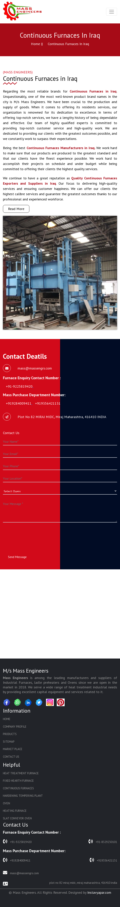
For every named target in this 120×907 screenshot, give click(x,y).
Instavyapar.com (99, 892)
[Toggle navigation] (111, 12)
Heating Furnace (15, 811)
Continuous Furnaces (18, 788)
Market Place (12, 749)
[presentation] (32, 535)
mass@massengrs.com (21, 873)
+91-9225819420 (17, 841)
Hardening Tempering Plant (23, 796)
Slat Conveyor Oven (17, 818)
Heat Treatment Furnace (21, 773)
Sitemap (8, 741)
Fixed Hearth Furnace (18, 780)
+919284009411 (16, 860)
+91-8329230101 (102, 841)
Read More (16, 209)
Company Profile (14, 726)
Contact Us (11, 756)
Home (6, 719)
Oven (6, 803)
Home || (37, 44)
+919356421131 (103, 860)
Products (10, 734)
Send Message (17, 557)
